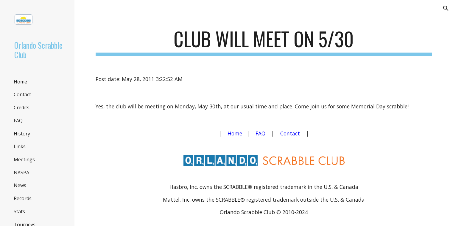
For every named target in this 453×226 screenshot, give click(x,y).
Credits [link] (21, 107)
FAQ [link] (18, 120)
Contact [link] (22, 94)
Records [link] (23, 198)
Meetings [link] (24, 159)
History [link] (22, 133)
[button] (446, 8)
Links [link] (20, 146)
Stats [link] (19, 211)
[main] (264, 42)
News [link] (20, 185)
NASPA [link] (21, 172)
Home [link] (20, 81)
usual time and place (266, 106)
